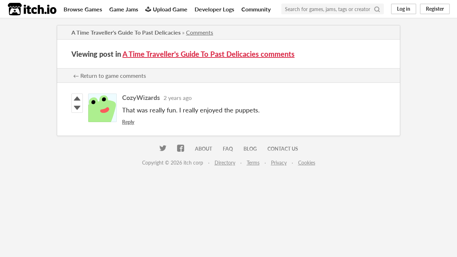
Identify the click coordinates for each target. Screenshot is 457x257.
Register (435, 9)
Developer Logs (214, 9)
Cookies (306, 163)
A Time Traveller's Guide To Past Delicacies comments (208, 54)
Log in (403, 9)
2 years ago (178, 97)
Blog (250, 149)
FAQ (228, 149)
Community (256, 9)
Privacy (279, 163)
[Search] (377, 9)
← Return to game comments (109, 75)
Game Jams (123, 9)
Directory (225, 163)
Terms (253, 163)
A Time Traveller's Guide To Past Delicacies (126, 32)
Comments (199, 32)
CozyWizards (141, 97)
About (203, 149)
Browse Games (83, 9)
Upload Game (166, 9)
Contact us (282, 149)
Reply (128, 122)
